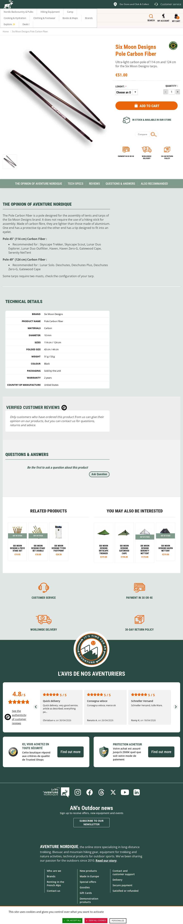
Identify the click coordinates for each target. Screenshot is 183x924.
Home (6, 31)
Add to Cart (149, 106)
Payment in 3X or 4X (139, 597)
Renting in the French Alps (55, 883)
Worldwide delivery (146, 157)
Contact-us (53, 890)
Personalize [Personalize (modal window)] (118, 921)
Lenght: (120, 86)
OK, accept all (72, 921)
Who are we (54, 870)
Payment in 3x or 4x (126, 156)
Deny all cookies (96, 921)
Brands (51, 876)
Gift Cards (86, 893)
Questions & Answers (120, 183)
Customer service (44, 597)
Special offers (88, 882)
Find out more (70, 752)
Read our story (106, 861)
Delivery (117, 879)
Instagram (77, 792)
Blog (56, 792)
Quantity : (171, 86)
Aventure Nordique (59, 846)
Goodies (85, 887)
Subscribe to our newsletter (91, 822)
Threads (101, 792)
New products (88, 870)
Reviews (94, 183)
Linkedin (136, 792)
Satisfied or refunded (126, 890)
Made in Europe (89, 876)
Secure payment (122, 885)
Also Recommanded (154, 183)
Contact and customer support (124, 872)
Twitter (113, 792)
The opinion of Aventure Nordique (38, 183)
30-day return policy (167, 157)
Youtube (124, 792)
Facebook (89, 792)
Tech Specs (75, 183)
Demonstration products (89, 900)
